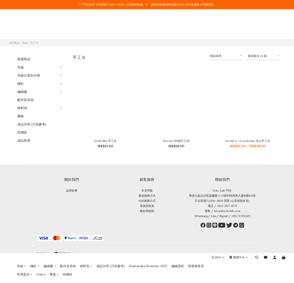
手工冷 (34, 43)
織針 (35, 22)
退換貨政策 (147, 206)
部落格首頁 (196, 22)
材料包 (86, 22)
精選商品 (23, 59)
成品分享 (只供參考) (111, 22)
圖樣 (20, 116)
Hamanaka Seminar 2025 (148, 22)
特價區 (67, 30)
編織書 (50, 22)
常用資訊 (25, 30)
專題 (54, 30)
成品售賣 (23, 140)
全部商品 (14, 43)
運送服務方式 (147, 195)
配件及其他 (68, 22)
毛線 (21, 22)
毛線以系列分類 (28, 75)
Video (41, 30)
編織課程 (177, 22)
